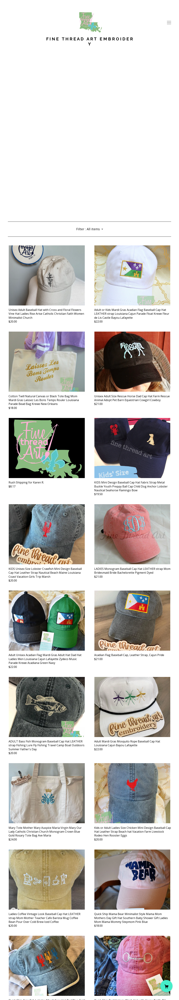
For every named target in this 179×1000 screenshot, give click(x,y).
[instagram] (14, 971)
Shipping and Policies (22, 981)
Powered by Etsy (18, 990)
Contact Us (15, 977)
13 (110, 953)
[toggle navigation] (169, 22)
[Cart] (166, 986)
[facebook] (9, 971)
